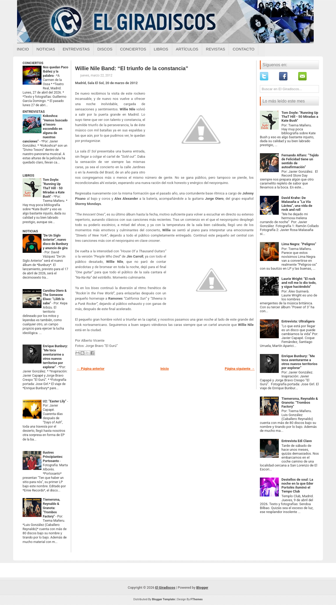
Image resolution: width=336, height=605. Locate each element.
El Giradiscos (165, 587)
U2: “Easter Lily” (55, 401)
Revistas (215, 49)
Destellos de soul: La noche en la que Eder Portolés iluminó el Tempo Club (297, 485)
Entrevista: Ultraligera (297, 321)
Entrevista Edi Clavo (296, 441)
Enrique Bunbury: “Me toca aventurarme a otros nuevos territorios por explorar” (299, 362)
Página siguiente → (240, 369)
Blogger (202, 587)
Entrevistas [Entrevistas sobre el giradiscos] (76, 49)
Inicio (23, 49)
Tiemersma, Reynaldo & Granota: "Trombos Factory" (51, 508)
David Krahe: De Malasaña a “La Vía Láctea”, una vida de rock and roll (296, 204)
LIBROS (28, 175)
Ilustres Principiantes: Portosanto (53, 457)
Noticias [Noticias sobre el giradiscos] (45, 49)
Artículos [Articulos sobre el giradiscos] (187, 49)
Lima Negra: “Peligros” (298, 244)
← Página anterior (90, 369)
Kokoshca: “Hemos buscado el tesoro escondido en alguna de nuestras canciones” (45, 128)
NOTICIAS (30, 231)
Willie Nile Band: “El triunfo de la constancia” (131, 68)
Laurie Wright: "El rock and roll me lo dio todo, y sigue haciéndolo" (298, 283)
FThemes (197, 599)
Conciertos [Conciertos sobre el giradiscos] (133, 49)
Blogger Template (163, 599)
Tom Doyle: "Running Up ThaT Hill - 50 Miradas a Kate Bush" (54, 188)
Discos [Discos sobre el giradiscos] (105, 49)
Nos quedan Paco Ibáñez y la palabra (55, 71)
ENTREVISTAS (34, 112)
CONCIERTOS (33, 63)
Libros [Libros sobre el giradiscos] (161, 49)
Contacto (243, 49)
